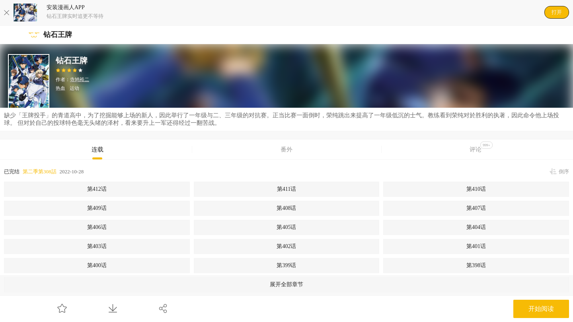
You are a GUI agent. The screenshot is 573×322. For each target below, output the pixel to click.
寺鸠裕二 (79, 79)
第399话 (286, 265)
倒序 (564, 172)
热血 (60, 88)
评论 (481, 147)
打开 (557, 12)
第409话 (97, 208)
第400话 (97, 265)
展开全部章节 (286, 284)
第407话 (476, 208)
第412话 (97, 189)
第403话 (97, 246)
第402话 (286, 246)
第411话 (286, 189)
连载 (97, 149)
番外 (286, 149)
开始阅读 (541, 308)
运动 (74, 88)
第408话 (286, 208)
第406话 (97, 227)
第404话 (476, 227)
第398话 (476, 265)
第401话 (476, 246)
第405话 (286, 227)
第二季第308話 (40, 172)
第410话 (476, 189)
